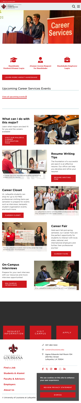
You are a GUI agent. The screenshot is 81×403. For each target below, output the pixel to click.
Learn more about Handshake (21, 77)
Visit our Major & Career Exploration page (14, 140)
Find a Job (9, 367)
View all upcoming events (13, 96)
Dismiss (58, 395)
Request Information (14, 332)
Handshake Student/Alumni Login (13, 67)
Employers (10, 384)
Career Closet (13, 215)
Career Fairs (61, 254)
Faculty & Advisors (14, 379)
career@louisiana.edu (54, 350)
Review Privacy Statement (58, 387)
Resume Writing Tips (62, 178)
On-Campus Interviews (11, 284)
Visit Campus (40, 332)
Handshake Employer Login (67, 67)
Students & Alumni (14, 373)
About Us (9, 390)
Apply (67, 332)
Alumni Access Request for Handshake (40, 67)
